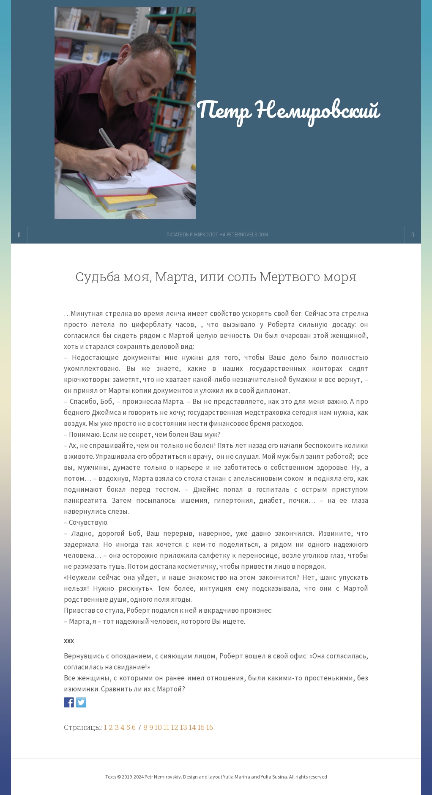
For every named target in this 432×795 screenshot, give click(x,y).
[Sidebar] (19, 234)
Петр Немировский (216, 112)
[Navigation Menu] (412, 234)
